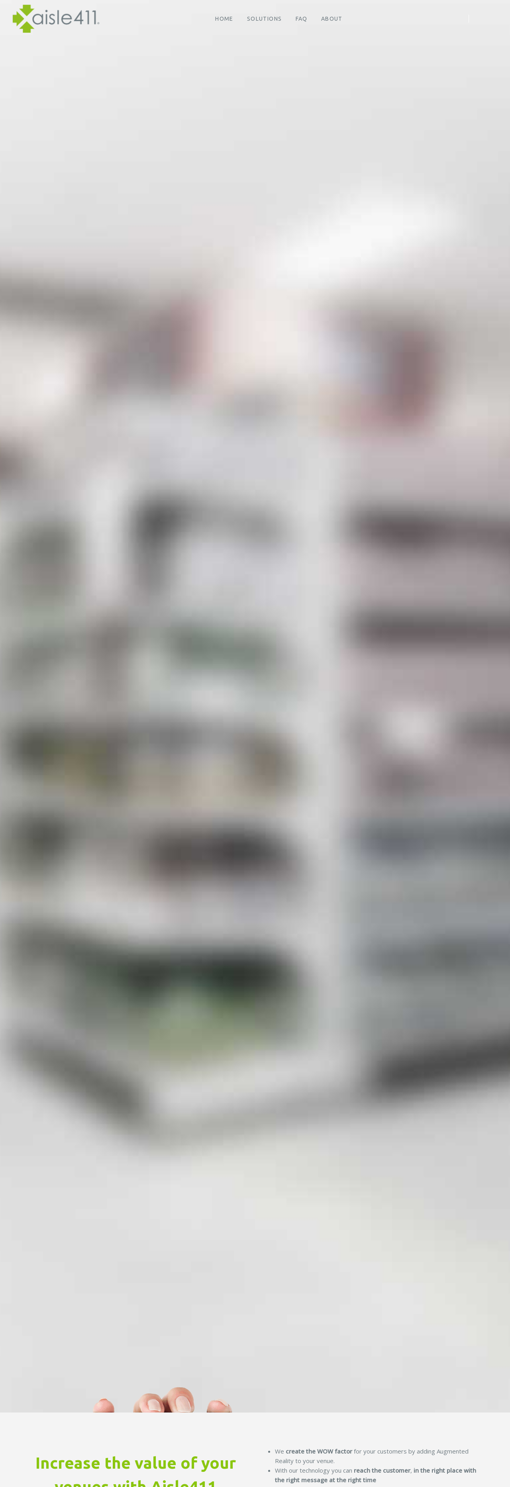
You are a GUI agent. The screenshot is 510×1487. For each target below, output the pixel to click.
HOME (224, 19)
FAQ (302, 19)
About (332, 19)
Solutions (264, 19)
